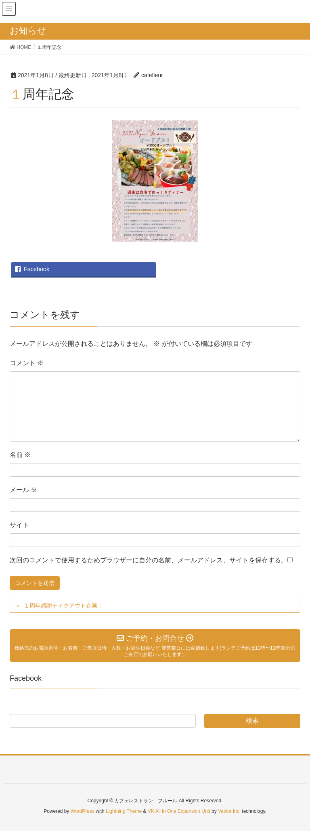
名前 (20, 454)
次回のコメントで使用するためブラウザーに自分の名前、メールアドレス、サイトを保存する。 (148, 560)
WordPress (82, 811)
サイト (19, 525)
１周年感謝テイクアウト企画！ (63, 605)
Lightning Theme (124, 811)
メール (23, 489)
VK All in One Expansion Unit (179, 811)
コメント (27, 363)
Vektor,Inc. (229, 811)
